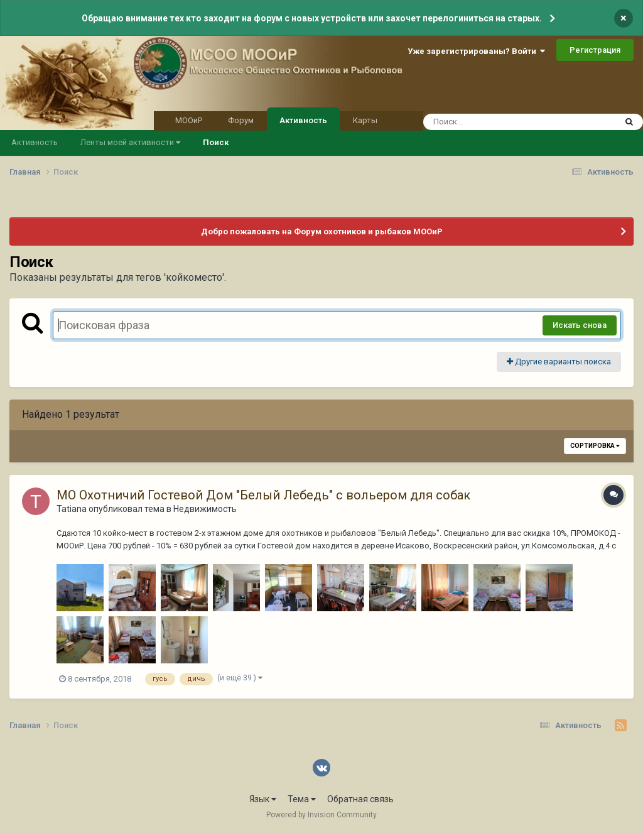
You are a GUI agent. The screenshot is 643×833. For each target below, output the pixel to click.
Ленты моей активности (130, 142)
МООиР (188, 120)
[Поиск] (495, 122)
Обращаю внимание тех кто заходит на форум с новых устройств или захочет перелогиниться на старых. (312, 18)
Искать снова (580, 325)
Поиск (216, 142)
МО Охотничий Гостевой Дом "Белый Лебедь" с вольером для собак (263, 495)
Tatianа (72, 509)
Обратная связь (360, 799)
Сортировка (595, 445)
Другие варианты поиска (559, 361)
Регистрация (595, 50)
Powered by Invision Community (321, 814)
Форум (241, 120)
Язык (262, 799)
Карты (365, 120)
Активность (303, 119)
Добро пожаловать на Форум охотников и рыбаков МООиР (322, 231)
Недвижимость (205, 509)
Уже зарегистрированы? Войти (476, 51)
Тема (302, 799)
